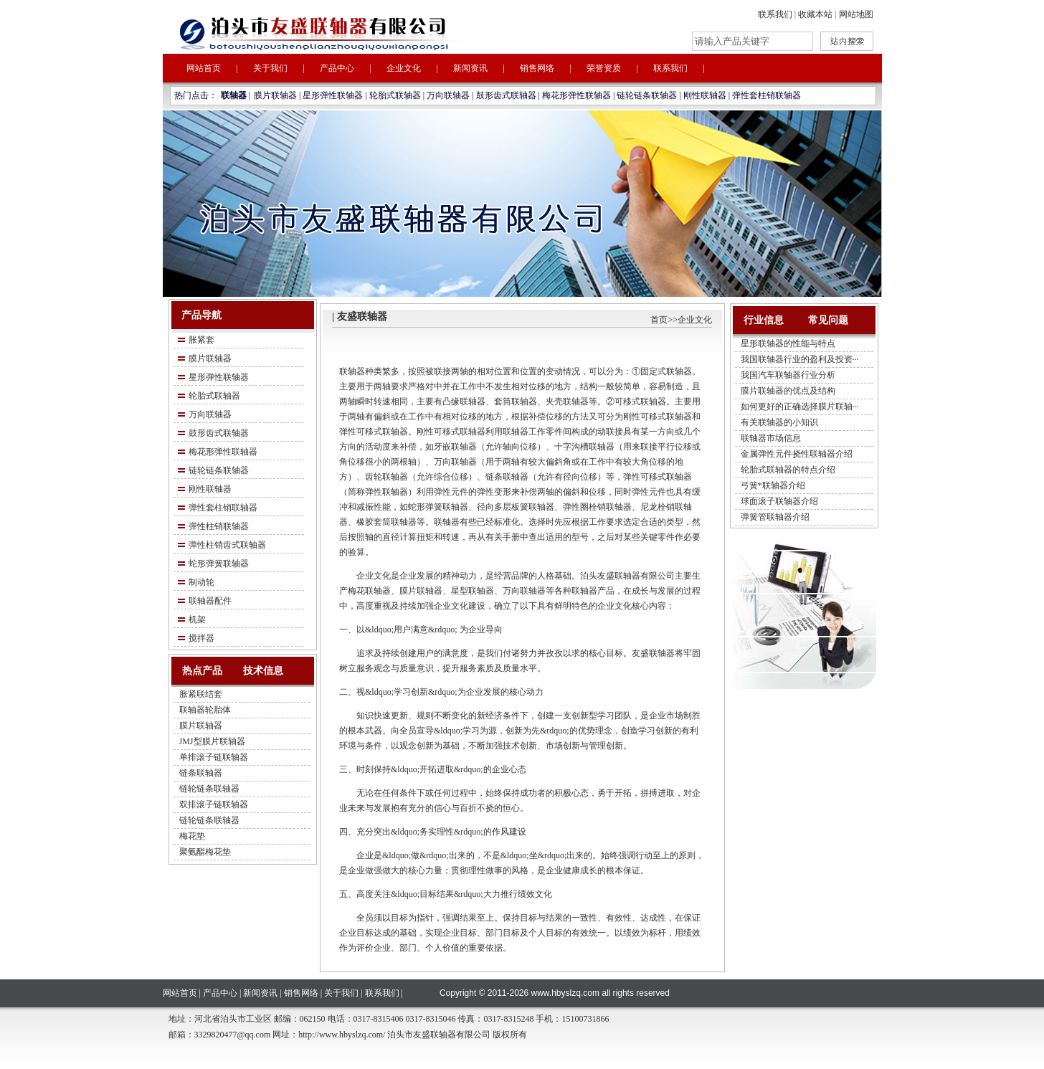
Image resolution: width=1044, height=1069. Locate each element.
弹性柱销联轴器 (219, 526)
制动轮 (201, 582)
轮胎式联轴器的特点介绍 (788, 470)
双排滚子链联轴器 (213, 804)
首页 (659, 320)
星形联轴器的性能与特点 (788, 343)
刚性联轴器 (704, 95)
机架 (197, 619)
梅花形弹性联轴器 (576, 95)
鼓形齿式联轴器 (506, 95)
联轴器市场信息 (771, 438)
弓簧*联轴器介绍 (773, 485)
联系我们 (775, 14)
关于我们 (270, 68)
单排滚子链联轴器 (213, 757)
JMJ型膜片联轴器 (212, 741)
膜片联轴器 (275, 95)
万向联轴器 (448, 95)
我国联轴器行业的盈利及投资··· (800, 359)
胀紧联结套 (200, 694)
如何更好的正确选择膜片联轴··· (800, 407)
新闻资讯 (470, 68)
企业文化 (403, 68)
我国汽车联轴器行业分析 (788, 375)
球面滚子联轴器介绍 (779, 501)
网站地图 (856, 14)
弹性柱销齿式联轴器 (227, 545)
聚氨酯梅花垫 (205, 852)
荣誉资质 (604, 68)
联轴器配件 (210, 601)
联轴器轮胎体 (205, 710)
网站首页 (203, 68)
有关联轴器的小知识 (779, 422)
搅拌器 (201, 638)
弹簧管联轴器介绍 (775, 517)
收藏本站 (815, 14)
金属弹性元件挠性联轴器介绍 (797, 454)
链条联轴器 (200, 773)
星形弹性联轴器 (333, 95)
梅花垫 (192, 836)
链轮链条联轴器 (647, 95)
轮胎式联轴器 (395, 95)
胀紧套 (201, 340)
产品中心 (337, 68)
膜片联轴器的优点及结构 (788, 391)
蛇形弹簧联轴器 (219, 564)
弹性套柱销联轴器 (766, 95)
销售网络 (537, 68)
